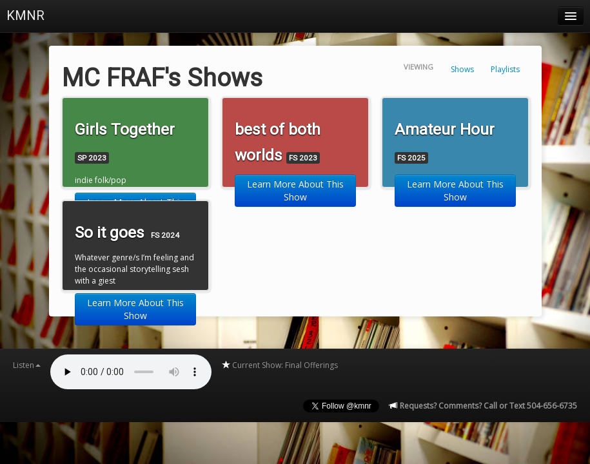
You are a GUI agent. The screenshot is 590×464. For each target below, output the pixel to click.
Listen (27, 365)
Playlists (505, 69)
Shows (462, 69)
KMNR (25, 15)
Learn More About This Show (295, 190)
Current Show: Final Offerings (279, 365)
